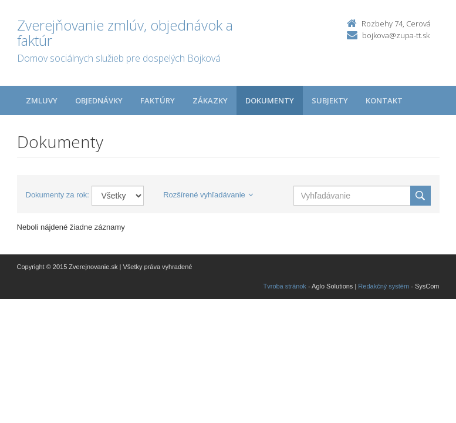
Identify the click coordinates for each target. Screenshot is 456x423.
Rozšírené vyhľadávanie (208, 194)
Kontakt (384, 100)
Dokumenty (269, 100)
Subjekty (330, 100)
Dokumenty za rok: (57, 194)
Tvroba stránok (285, 286)
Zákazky (210, 100)
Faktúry (157, 100)
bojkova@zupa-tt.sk (396, 35)
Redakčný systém (383, 286)
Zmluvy (42, 100)
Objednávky (99, 100)
